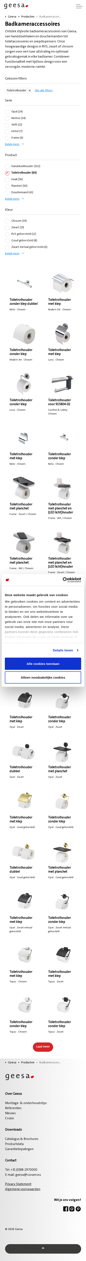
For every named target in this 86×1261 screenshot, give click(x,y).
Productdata (14, 1144)
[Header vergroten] (79, 6)
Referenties (13, 1108)
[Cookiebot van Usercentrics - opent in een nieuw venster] (62, 580)
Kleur (9, 210)
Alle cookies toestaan (43, 663)
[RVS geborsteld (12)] (7, 234)
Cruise (9, 1118)
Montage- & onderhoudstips (26, 1103)
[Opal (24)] (7, 112)
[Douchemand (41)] (7, 193)
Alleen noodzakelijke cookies (43, 677)
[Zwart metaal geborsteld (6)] (7, 247)
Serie (8, 100)
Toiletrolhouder (16, 90)
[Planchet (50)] (7, 186)
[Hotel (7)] (7, 132)
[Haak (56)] (7, 180)
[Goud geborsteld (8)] (7, 241)
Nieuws (10, 1113)
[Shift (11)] (7, 125)
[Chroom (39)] (7, 221)
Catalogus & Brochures (21, 1139)
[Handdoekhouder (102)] (7, 167)
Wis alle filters (44, 90)
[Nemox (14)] (7, 118)
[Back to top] (43, 1249)
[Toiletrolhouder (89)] (7, 173)
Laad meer (43, 1046)
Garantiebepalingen (19, 1149)
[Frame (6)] (7, 138)
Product (11, 155)
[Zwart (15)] (7, 228)
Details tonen (63, 650)
